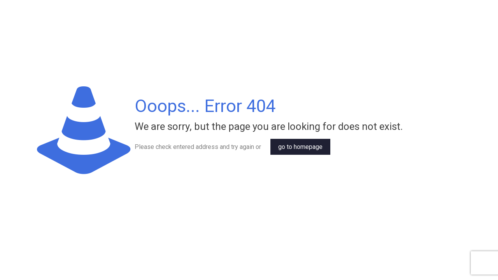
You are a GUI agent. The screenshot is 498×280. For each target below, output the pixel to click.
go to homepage (300, 146)
